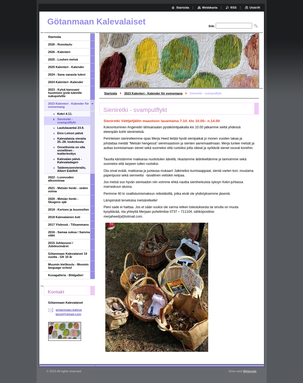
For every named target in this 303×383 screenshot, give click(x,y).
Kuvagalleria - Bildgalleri (65, 275)
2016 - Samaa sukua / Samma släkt (69, 233)
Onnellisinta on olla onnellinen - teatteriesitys (71, 150)
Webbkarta (209, 7)
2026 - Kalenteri (59, 52)
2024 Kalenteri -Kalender (65, 82)
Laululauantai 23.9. (70, 127)
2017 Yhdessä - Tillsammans (68, 224)
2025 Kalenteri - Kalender (66, 67)
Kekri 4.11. (64, 113)
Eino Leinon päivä (70, 133)
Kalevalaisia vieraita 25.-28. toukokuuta (71, 140)
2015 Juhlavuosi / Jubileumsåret (60, 244)
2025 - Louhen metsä (63, 59)
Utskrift (254, 7)
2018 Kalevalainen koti (64, 217)
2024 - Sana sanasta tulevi (67, 74)
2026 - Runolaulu (60, 44)
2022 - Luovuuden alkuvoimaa (61, 179)
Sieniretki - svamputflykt (66, 121)
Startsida (110, 93)
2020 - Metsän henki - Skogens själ (63, 200)
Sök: (211, 26)
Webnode (249, 371)
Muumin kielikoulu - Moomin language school (68, 266)
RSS (233, 7)
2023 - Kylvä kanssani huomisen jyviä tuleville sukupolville (65, 93)
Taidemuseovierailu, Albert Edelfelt (71, 169)
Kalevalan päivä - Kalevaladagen (69, 160)
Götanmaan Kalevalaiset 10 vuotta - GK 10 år (67, 255)
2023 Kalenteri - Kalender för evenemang (153, 93)
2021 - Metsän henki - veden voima (68, 189)
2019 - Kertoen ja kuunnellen (68, 209)
